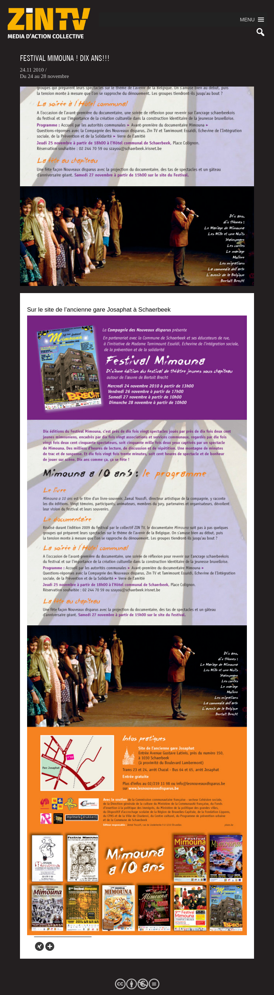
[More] (49, 946)
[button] (247, 19)
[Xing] (39, 946)
